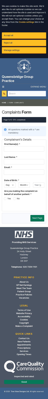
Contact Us (24, 338)
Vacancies (24, 298)
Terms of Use (24, 310)
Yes (9, 198)
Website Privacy (24, 313)
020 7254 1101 (30, 267)
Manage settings (12, 50)
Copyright (24, 323)
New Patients (24, 341)
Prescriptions (24, 348)
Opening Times (24, 354)
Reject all (8, 43)
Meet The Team (24, 288)
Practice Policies (24, 294)
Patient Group (24, 291)
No (18, 198)
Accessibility (24, 316)
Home (4, 103)
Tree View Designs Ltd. (20, 391)
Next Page (37, 218)
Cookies (24, 319)
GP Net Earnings (24, 285)
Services (24, 351)
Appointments (24, 345)
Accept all (8, 35)
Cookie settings (26, 22)
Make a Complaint (24, 326)
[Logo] (24, 66)
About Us (24, 282)
